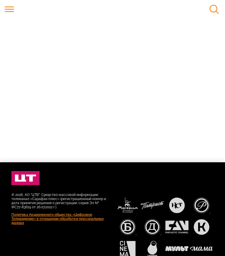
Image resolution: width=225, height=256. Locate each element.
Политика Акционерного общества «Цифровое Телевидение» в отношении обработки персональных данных (57, 219)
